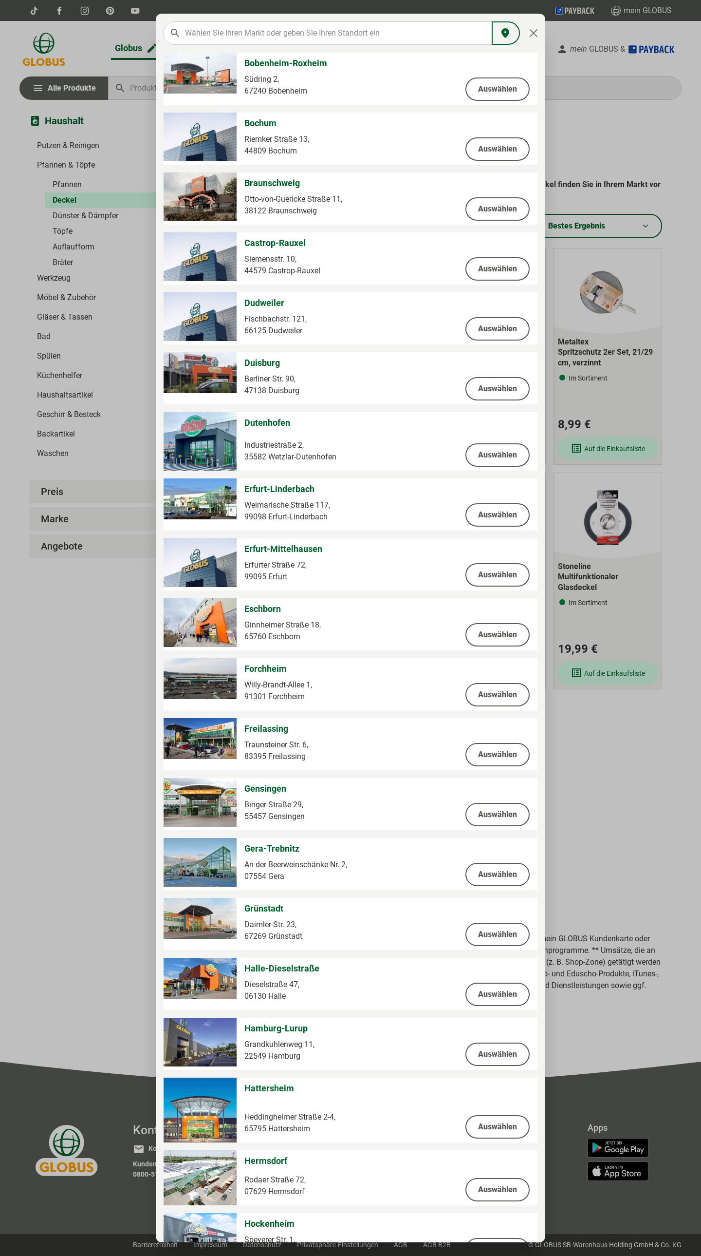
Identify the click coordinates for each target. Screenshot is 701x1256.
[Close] (534, 33)
